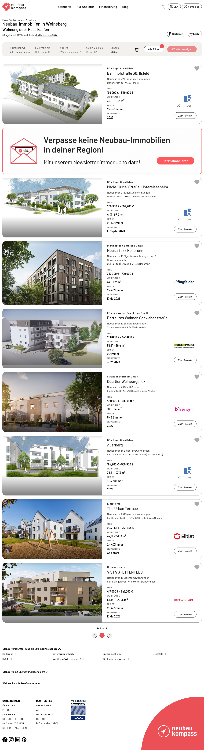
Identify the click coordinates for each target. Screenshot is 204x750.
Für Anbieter (85, 6)
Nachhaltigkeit (13, 723)
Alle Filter (155, 48)
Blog (125, 6)
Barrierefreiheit (14, 718)
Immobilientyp (18, 48)
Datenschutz (45, 714)
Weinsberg (31, 20)
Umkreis (115, 48)
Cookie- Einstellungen (47, 720)
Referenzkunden (14, 727)
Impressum (43, 705)
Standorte (65, 6)
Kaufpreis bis (42, 48)
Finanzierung (108, 6)
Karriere (8, 714)
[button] (102, 151)
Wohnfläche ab (94, 48)
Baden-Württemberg (12, 20)
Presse (7, 709)
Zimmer (64, 48)
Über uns (8, 705)
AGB (38, 709)
